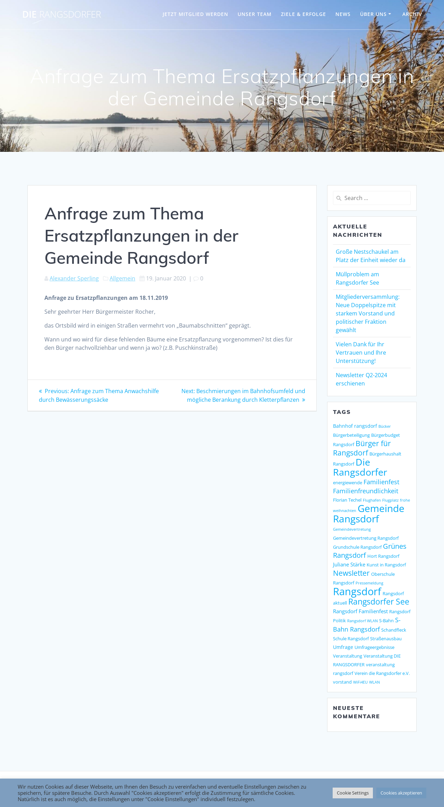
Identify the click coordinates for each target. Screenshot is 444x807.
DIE (61, 14)
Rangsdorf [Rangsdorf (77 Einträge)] (357, 591)
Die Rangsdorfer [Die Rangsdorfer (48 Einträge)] (360, 466)
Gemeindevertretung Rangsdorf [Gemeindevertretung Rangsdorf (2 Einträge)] (366, 538)
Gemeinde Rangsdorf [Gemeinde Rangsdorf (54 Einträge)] (368, 513)
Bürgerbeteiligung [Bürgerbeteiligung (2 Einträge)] (351, 435)
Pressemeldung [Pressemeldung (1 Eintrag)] (369, 583)
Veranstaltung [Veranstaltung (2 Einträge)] (347, 656)
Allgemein (122, 278)
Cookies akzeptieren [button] (401, 793)
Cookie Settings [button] (353, 793)
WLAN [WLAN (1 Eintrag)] (374, 682)
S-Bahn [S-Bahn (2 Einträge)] (386, 620)
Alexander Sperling (74, 278)
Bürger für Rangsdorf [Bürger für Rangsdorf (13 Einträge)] (362, 448)
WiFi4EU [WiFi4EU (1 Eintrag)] (360, 682)
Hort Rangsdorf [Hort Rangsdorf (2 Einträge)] (383, 556)
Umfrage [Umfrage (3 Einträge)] (343, 647)
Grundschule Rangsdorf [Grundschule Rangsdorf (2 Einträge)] (357, 547)
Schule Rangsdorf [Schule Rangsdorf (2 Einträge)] (351, 638)
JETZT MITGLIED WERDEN (195, 14)
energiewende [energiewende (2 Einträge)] (347, 482)
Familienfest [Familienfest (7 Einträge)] (381, 482)
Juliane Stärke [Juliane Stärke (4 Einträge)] (349, 564)
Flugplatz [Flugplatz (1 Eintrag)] (390, 500)
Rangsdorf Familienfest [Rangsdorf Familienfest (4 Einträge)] (360, 611)
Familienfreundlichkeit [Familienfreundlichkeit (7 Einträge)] (365, 491)
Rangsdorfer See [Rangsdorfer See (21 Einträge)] (378, 601)
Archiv (412, 14)
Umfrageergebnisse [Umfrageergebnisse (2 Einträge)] (374, 647)
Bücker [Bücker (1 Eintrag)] (384, 426)
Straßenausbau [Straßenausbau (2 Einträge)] (386, 638)
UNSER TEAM (255, 14)
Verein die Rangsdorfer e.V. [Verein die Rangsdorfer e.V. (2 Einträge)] (382, 673)
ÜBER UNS (373, 14)
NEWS (343, 14)
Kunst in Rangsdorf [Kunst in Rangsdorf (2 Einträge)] (386, 565)
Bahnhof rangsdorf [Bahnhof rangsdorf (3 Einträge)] (355, 426)
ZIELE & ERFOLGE (303, 14)
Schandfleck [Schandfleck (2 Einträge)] (393, 630)
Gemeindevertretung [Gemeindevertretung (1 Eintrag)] (352, 529)
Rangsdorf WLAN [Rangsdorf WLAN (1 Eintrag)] (362, 620)
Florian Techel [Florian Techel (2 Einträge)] (347, 500)
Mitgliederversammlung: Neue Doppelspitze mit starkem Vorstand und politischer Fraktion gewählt (368, 313)
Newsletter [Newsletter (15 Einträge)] (351, 573)
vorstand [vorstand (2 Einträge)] (342, 682)
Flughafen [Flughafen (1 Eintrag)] (372, 500)
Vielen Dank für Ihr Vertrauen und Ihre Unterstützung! (361, 352)
